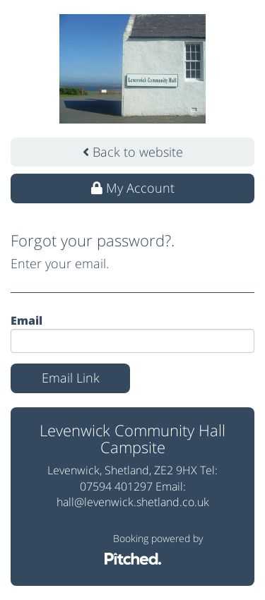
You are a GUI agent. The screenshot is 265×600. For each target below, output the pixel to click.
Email (26, 320)
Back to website (133, 151)
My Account (133, 187)
